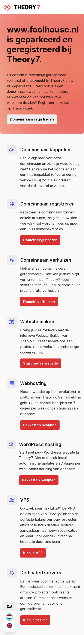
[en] (9, 625)
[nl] (9, 617)
